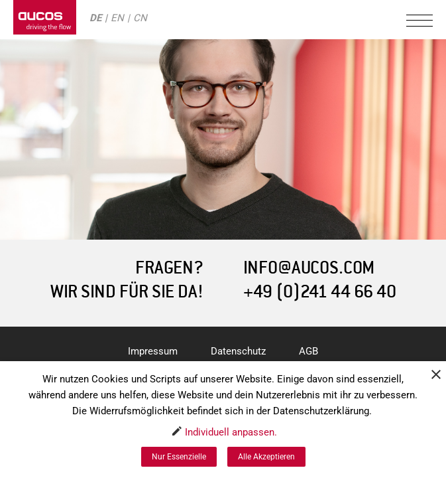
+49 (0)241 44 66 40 (319, 292)
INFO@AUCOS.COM (308, 268)
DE (95, 18)
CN (140, 18)
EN (117, 18)
